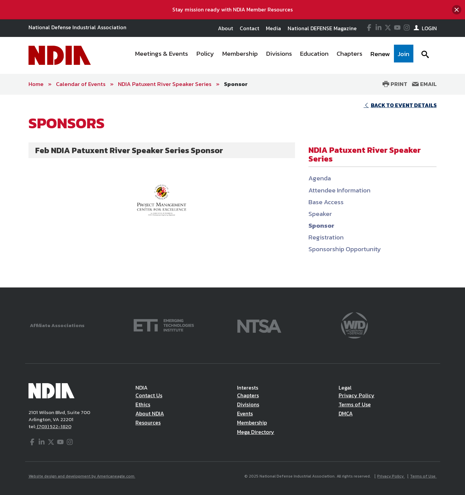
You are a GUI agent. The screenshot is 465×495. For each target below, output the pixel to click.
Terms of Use (355, 404)
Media (273, 28)
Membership (252, 422)
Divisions (248, 404)
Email (424, 84)
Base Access (326, 202)
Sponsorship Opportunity (344, 249)
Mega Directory (255, 432)
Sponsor (236, 84)
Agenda (319, 178)
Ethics (142, 404)
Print (395, 84)
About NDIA (149, 413)
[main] (232, 191)
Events (245, 413)
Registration (326, 237)
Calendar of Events (81, 84)
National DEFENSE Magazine (322, 28)
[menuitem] (161, 55)
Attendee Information (339, 190)
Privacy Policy (356, 395)
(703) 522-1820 (53, 426)
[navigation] (271, 55)
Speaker (320, 214)
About (225, 28)
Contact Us (148, 395)
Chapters (248, 395)
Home (36, 84)
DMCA (346, 413)
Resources (148, 422)
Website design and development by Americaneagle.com (81, 476)
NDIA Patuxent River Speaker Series (165, 84)
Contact (249, 28)
